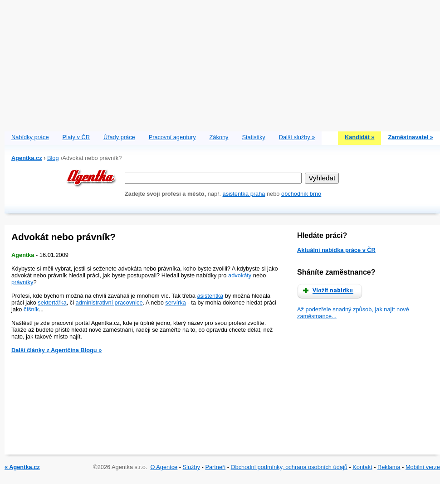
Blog (53, 158)
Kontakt (362, 467)
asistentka (210, 295)
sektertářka (52, 302)
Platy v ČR (76, 137)
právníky (22, 282)
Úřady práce (119, 137)
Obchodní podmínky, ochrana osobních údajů (289, 467)
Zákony (219, 137)
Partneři (215, 467)
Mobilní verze (423, 467)
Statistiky (253, 137)
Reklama (389, 467)
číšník (31, 309)
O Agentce (163, 467)
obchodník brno (301, 193)
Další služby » (297, 137)
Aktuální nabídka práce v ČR (336, 250)
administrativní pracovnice (109, 302)
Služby (191, 467)
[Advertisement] (222, 63)
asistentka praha (244, 193)
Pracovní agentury (172, 137)
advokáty (239, 275)
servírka (175, 302)
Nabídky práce (30, 137)
